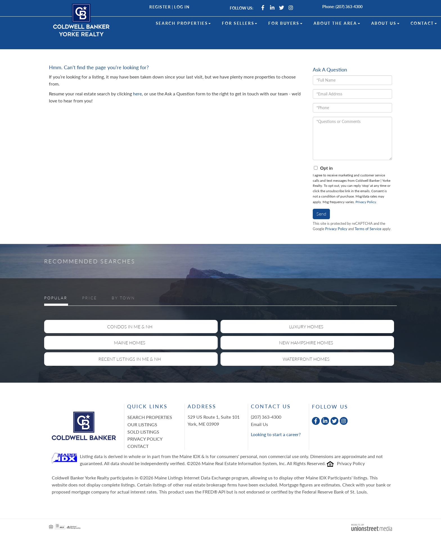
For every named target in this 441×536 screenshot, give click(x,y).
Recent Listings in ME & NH (129, 359)
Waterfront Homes (306, 359)
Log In (182, 7)
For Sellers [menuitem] (239, 23)
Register (160, 7)
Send (321, 213)
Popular (56, 297)
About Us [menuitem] (385, 23)
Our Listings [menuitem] (142, 424)
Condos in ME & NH (129, 326)
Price (89, 297)
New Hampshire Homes (306, 342)
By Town (123, 297)
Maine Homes (129, 342)
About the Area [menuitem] (337, 23)
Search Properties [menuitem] (183, 23)
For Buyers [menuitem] (285, 23)
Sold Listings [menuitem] (143, 431)
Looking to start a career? (276, 434)
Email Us (259, 424)
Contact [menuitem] (424, 23)
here (137, 93)
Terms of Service (368, 228)
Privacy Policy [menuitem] (145, 438)
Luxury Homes (306, 326)
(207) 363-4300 (349, 6)
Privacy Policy (366, 202)
